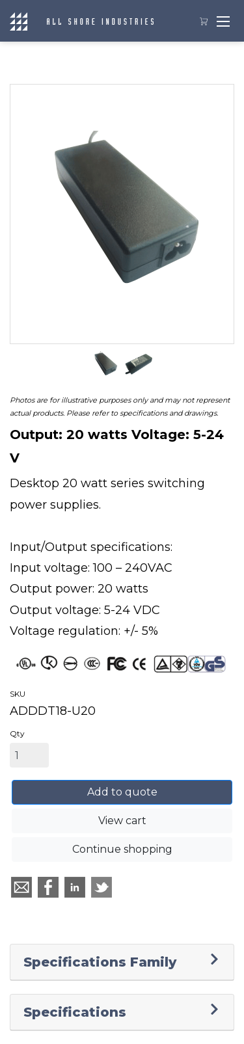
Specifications (74, 1012)
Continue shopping (122, 849)
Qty (17, 733)
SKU (17, 694)
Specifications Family (99, 962)
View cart (122, 820)
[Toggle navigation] (223, 21)
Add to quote (122, 792)
